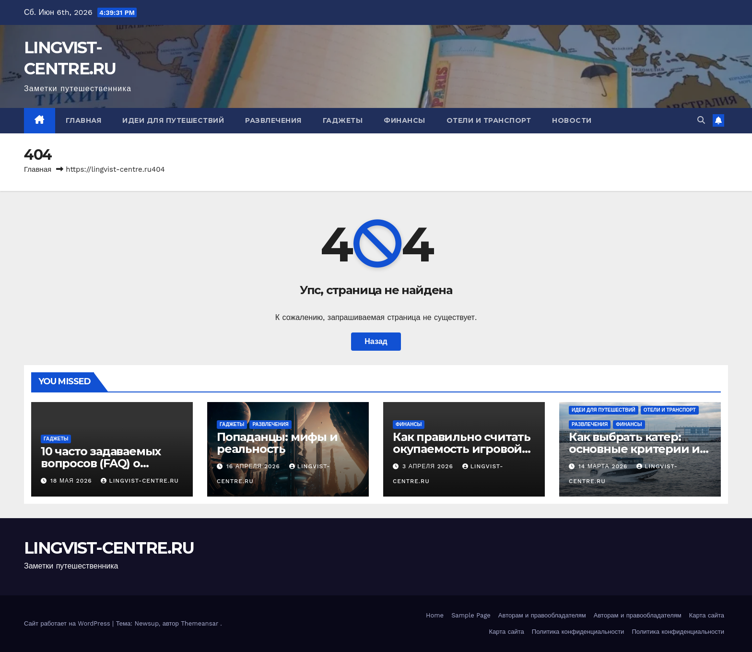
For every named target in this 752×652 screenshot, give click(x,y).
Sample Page (471, 615)
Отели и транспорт (488, 120)
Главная (84, 120)
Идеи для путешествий (173, 120)
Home (435, 615)
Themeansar (199, 623)
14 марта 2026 (604, 466)
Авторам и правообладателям (542, 615)
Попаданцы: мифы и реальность (277, 443)
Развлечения (273, 120)
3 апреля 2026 (429, 466)
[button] (701, 120)
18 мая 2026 (72, 480)
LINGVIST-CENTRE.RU (139, 480)
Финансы (404, 120)
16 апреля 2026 (254, 466)
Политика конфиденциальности (578, 631)
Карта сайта (706, 615)
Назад (375, 341)
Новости (572, 120)
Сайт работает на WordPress (68, 623)
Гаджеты (343, 120)
